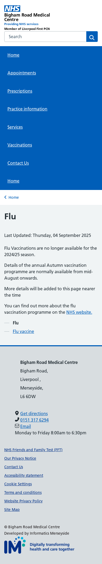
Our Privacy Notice (20, 458)
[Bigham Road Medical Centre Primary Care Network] (27, 18)
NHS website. (79, 312)
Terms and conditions (23, 492)
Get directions (34, 413)
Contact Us (18, 163)
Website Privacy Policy (23, 501)
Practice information (27, 109)
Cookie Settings (18, 484)
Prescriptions (19, 91)
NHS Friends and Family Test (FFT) (33, 449)
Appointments (21, 73)
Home (13, 55)
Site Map (12, 509)
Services (15, 127)
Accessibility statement (23, 475)
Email (25, 426)
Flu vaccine (23, 331)
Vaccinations (19, 145)
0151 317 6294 (34, 420)
